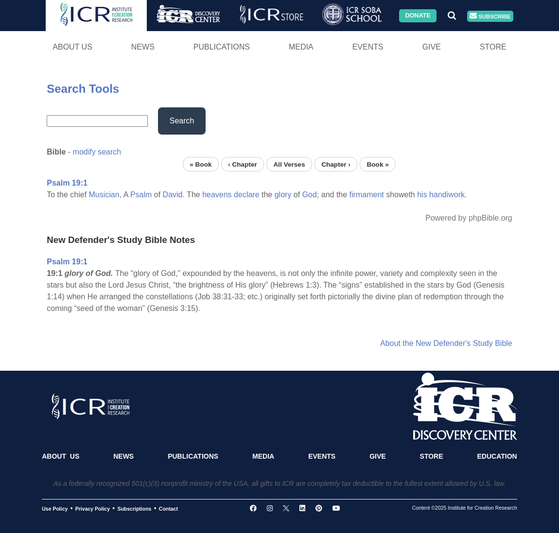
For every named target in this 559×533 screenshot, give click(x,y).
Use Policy (55, 509)
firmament (366, 194)
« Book (200, 164)
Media (301, 47)
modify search (97, 152)
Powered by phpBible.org (468, 218)
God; (310, 194)
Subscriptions (134, 509)
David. (174, 194)
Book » (377, 164)
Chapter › (335, 164)
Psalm (141, 194)
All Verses (289, 164)
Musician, (105, 194)
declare (246, 194)
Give (431, 47)
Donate (417, 15)
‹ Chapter (242, 164)
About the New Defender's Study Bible (446, 343)
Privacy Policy (92, 509)
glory (283, 194)
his (422, 194)
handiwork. (448, 194)
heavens (217, 194)
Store (493, 47)
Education (497, 456)
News (143, 47)
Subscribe (490, 16)
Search (182, 121)
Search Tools (83, 88)
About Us (72, 47)
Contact (168, 509)
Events (368, 47)
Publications (221, 47)
